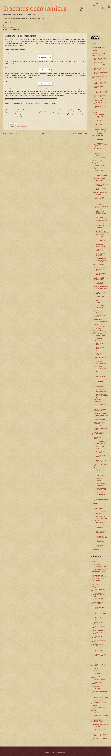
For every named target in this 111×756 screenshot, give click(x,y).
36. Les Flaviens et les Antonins (97, 683)
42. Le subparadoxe (96, 700)
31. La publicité (95, 668)
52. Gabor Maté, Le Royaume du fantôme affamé (99, 735)
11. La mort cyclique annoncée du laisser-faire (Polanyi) (98, 594)
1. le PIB (93, 561)
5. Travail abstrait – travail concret (98, 572)
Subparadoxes (98, 468)
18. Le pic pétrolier (96, 620)
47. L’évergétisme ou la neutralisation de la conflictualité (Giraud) (97, 720)
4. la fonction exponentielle (98, 569)
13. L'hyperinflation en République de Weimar (97, 602)
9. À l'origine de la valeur (98, 587)
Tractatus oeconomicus (34, 8)
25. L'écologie (95, 648)
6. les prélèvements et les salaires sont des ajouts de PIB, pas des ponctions (98, 577)
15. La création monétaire (98, 611)
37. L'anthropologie (96, 686)
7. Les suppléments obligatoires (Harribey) (97, 581)
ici (10, 22)
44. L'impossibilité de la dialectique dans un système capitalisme (99, 709)
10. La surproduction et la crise (98, 590)
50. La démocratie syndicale (99, 729)
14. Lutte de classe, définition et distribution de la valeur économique (99, 607)
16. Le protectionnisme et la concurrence (98, 614)
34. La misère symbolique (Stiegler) (98, 676)
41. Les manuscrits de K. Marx (99, 697)
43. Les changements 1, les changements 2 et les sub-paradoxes (98, 704)
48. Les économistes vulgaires (99, 724)
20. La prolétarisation (97, 630)
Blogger (63, 752)
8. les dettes (94, 584)
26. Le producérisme (96, 650)
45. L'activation (95, 712)
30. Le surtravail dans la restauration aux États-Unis (98, 665)
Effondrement (98, 148)
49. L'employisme (96, 726)
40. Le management (96, 695)
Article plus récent (10, 133)
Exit (97, 497)
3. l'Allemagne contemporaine (99, 566)
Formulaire (94, 43)
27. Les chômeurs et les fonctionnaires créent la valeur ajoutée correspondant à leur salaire (99, 654)
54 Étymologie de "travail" (98, 742)
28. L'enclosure (95, 659)
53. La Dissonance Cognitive (99, 738)
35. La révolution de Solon (98, 679)
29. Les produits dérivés (97, 662)
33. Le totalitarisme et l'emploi (99, 673)
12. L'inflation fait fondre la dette (98, 599)
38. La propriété (95, 688)
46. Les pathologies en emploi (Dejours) (99, 716)
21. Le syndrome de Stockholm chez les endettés (99, 633)
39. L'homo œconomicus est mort (99, 691)
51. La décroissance (96, 732)
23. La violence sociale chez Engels (99, 641)
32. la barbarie (95, 670)
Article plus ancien (80, 133)
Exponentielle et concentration (18, 126)
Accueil (45, 133)
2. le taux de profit (96, 564)
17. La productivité (96, 617)
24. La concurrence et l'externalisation (97, 644)
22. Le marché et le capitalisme (96, 637)
